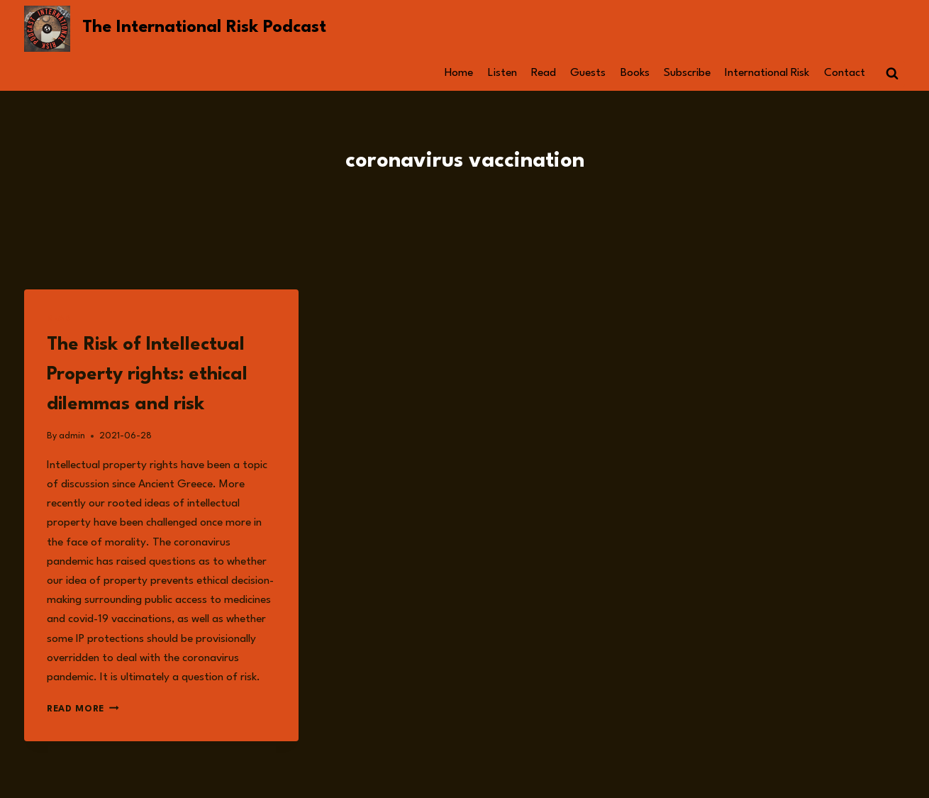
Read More (83, 709)
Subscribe (687, 73)
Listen (502, 73)
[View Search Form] (892, 74)
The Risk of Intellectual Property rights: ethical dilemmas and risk (147, 375)
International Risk (767, 73)
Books (635, 73)
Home (459, 73)
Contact (844, 73)
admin (72, 435)
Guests (588, 73)
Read (543, 73)
